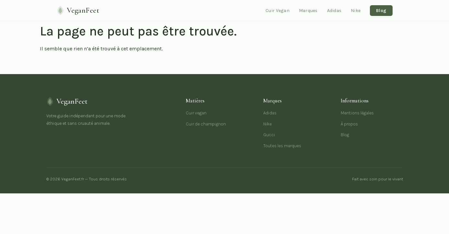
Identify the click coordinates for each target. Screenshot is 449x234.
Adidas (334, 10)
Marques (308, 10)
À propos (349, 124)
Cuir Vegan (277, 10)
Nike (355, 10)
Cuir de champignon (206, 124)
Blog (381, 10)
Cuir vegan (196, 112)
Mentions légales (357, 112)
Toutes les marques (282, 145)
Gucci (269, 134)
